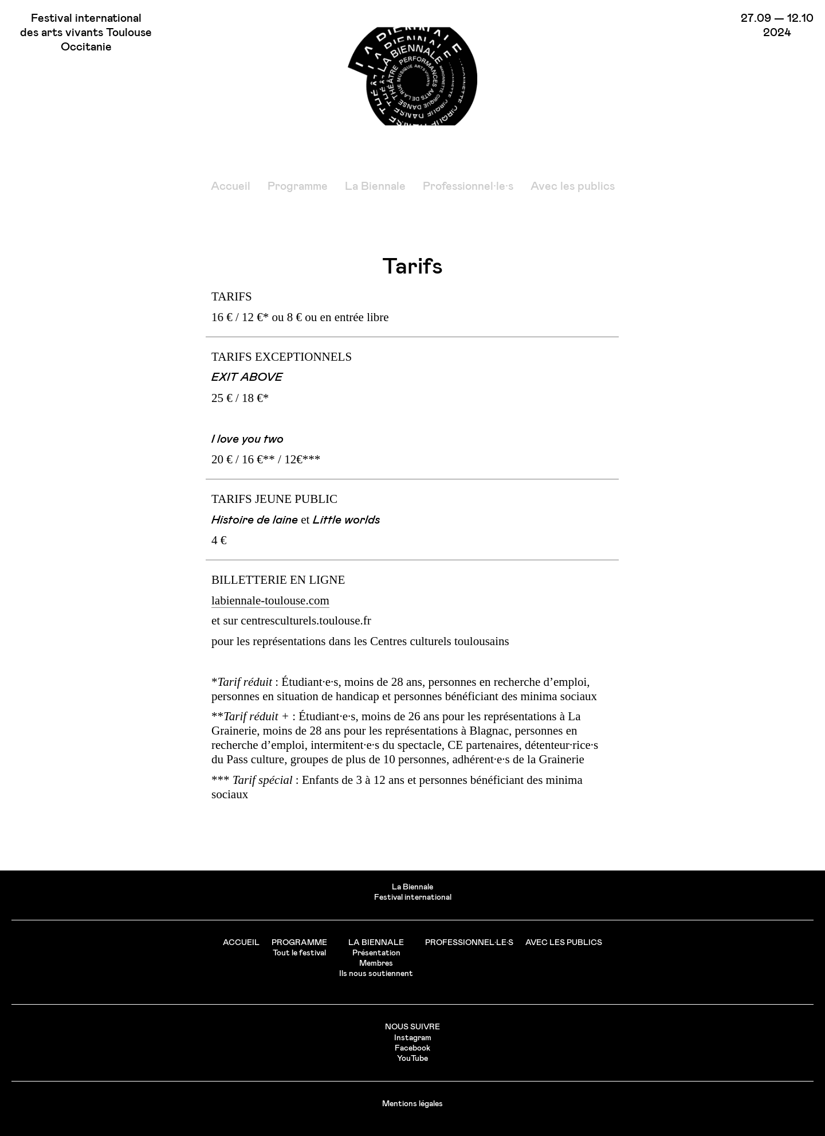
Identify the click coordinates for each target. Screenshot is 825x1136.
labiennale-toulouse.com (270, 600)
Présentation (376, 953)
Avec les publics (573, 186)
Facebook (412, 1048)
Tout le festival (299, 953)
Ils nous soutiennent (376, 974)
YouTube (412, 1059)
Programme (298, 186)
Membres (376, 963)
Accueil (230, 186)
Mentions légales (412, 1104)
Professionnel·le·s (468, 186)
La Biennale (375, 186)
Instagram (412, 1038)
